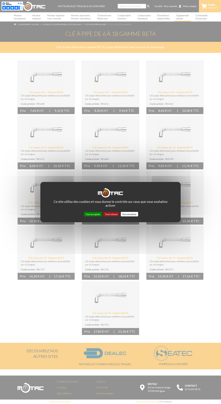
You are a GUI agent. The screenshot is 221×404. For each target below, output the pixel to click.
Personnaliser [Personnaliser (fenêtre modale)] (129, 214)
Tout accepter (92, 214)
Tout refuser (111, 214)
